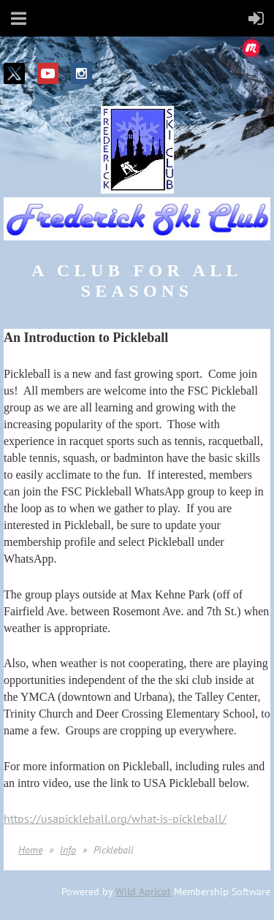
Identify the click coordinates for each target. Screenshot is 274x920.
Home (30, 849)
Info (68, 849)
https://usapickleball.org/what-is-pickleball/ (115, 818)
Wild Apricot (143, 891)
